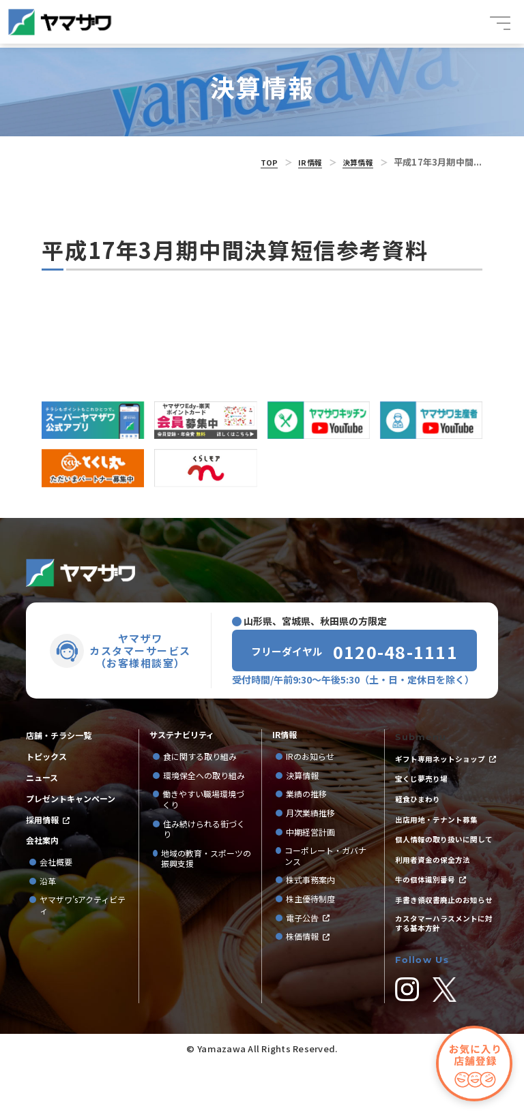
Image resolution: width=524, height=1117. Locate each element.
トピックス (46, 751)
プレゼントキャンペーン (70, 797)
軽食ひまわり (419, 807)
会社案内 (42, 842)
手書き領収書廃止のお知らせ (444, 939)
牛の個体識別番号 (428, 910)
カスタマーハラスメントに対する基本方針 (444, 972)
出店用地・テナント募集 (440, 830)
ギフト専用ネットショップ (444, 750)
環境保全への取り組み (204, 768)
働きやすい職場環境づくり (203, 791)
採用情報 (42, 819)
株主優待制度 (310, 891)
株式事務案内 (310, 872)
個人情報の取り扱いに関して (444, 859)
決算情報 (355, 161)
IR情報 (303, 161)
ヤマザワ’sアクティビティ (83, 906)
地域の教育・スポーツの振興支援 (206, 850)
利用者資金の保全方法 (436, 887)
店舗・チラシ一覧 (58, 727)
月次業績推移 (310, 805)
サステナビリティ (181, 727)
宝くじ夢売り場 (428, 784)
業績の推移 (310, 786)
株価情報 (302, 928)
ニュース (42, 774)
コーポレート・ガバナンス (325, 848)
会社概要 (56, 864)
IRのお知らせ (310, 749)
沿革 (48, 883)
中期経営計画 (314, 823)
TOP (258, 161)
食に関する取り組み (200, 749)
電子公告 (302, 909)
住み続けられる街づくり (204, 820)
